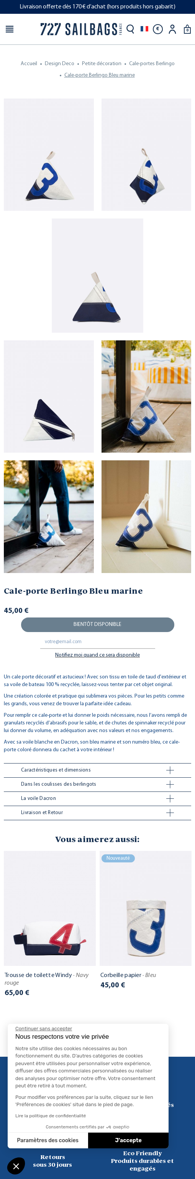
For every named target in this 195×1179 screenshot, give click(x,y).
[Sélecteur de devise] (158, 29)
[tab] (97, 770)
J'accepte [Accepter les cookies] (128, 1140)
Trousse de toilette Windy (46, 979)
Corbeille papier (128, 975)
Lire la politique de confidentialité (50, 1115)
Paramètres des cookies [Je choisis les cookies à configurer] (48, 1140)
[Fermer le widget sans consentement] (43, 1029)
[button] (16, 1166)
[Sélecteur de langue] (144, 29)
